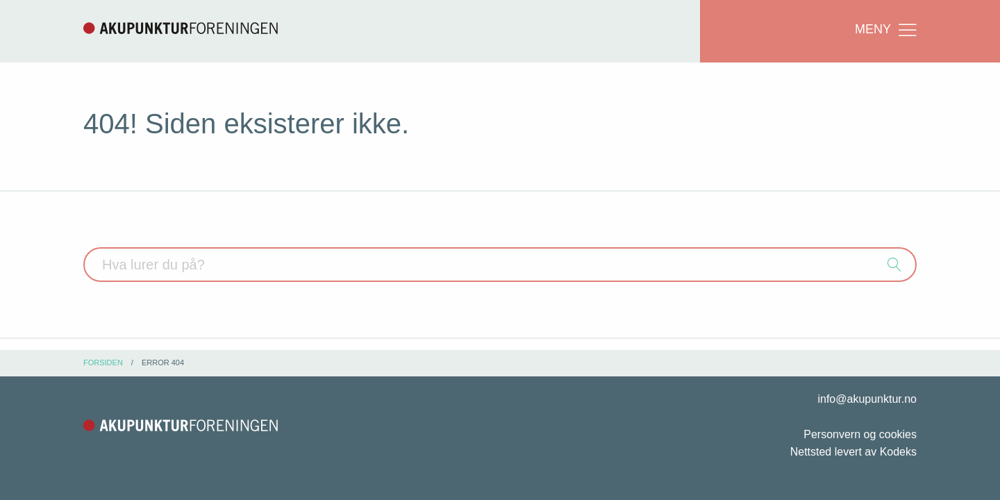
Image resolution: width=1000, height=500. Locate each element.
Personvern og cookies (860, 434)
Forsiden (103, 362)
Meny (887, 30)
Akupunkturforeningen (180, 28)
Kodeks (898, 452)
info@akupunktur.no (867, 399)
